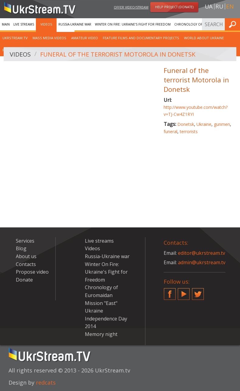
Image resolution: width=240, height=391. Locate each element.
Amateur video (84, 38)
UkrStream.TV (15, 38)
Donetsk (185, 124)
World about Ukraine (204, 38)
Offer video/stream (131, 7)
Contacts (26, 264)
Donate (24, 279)
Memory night (101, 334)
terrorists (189, 131)
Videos (46, 24)
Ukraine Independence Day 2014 (106, 318)
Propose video (32, 271)
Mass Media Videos (49, 38)
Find (233, 24)
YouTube (184, 291)
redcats (46, 382)
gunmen (222, 124)
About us (26, 256)
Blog (21, 248)
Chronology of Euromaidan (199, 24)
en (230, 6)
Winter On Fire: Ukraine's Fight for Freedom (133, 24)
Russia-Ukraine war (74, 24)
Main (6, 24)
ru (219, 6)
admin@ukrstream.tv (201, 262)
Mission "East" (101, 303)
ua (209, 6)
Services (25, 240)
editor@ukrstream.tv (201, 253)
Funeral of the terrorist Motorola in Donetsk (117, 54)
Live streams (23, 24)
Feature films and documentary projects (141, 38)
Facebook (170, 291)
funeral (170, 131)
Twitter (198, 291)
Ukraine (204, 124)
